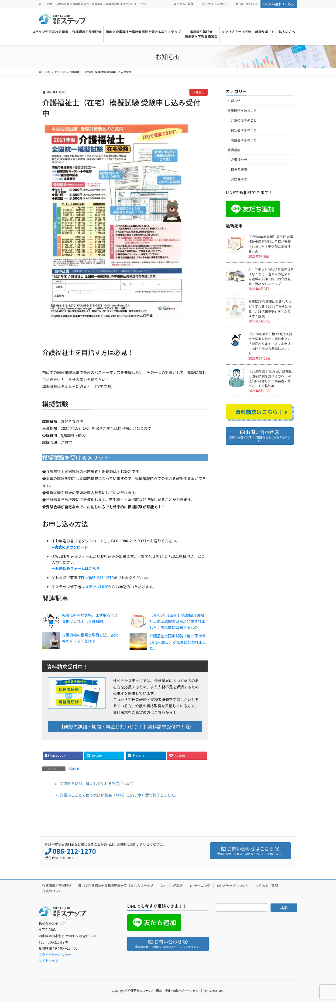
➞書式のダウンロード (69, 547)
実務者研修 (239, 179)
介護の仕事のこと (244, 120)
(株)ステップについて (214, 4)
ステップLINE (96, 586)
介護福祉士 (239, 159)
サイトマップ (48, 960)
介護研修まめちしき (242, 110)
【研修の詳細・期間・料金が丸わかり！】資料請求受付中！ (125, 726)
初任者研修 (239, 169)
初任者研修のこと (244, 130)
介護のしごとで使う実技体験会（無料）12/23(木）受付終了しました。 (119, 795)
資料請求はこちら (279, 4)
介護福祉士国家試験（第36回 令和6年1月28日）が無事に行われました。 (177, 642)
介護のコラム (52, 891)
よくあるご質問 (183, 4)
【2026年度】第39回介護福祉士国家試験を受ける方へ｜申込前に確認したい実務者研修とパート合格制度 (270, 378)
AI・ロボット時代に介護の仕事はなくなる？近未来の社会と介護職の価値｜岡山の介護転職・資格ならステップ (271, 276)
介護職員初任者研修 (57, 885)
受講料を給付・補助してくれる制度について (97, 783)
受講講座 (233, 149)
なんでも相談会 (171, 885)
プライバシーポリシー (55, 954)
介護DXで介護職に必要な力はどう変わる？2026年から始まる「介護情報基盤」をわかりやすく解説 (269, 308)
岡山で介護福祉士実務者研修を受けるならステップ (115, 885)
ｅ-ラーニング (199, 885)
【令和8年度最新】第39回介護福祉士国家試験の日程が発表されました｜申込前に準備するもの (177, 621)
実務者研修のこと (244, 140)
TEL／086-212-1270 (96, 577)
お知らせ (198, 92)
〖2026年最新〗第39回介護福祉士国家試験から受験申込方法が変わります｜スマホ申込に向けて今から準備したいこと (270, 344)
